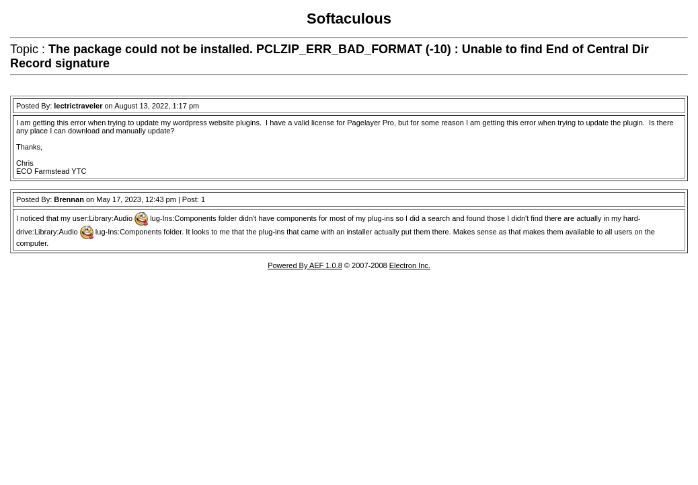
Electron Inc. (409, 265)
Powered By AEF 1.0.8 (305, 265)
